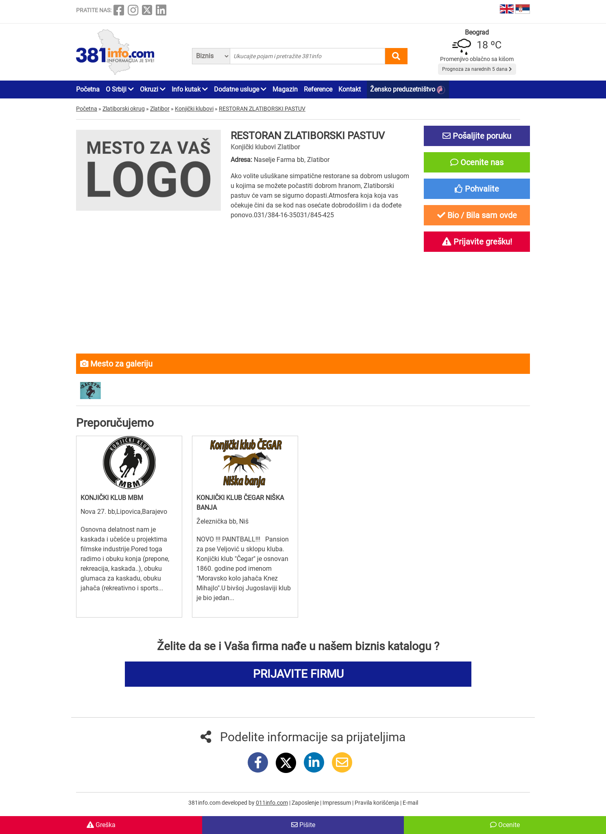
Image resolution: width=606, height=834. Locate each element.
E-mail (410, 802)
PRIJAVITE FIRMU (298, 674)
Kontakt (349, 89)
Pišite (303, 825)
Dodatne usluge (240, 89)
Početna (88, 89)
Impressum (337, 802)
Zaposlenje (306, 802)
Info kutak (190, 89)
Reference (318, 89)
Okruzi (153, 89)
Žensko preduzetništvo (407, 89)
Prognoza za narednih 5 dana (477, 69)
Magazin (285, 89)
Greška (101, 825)
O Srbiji (120, 89)
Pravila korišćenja (377, 802)
